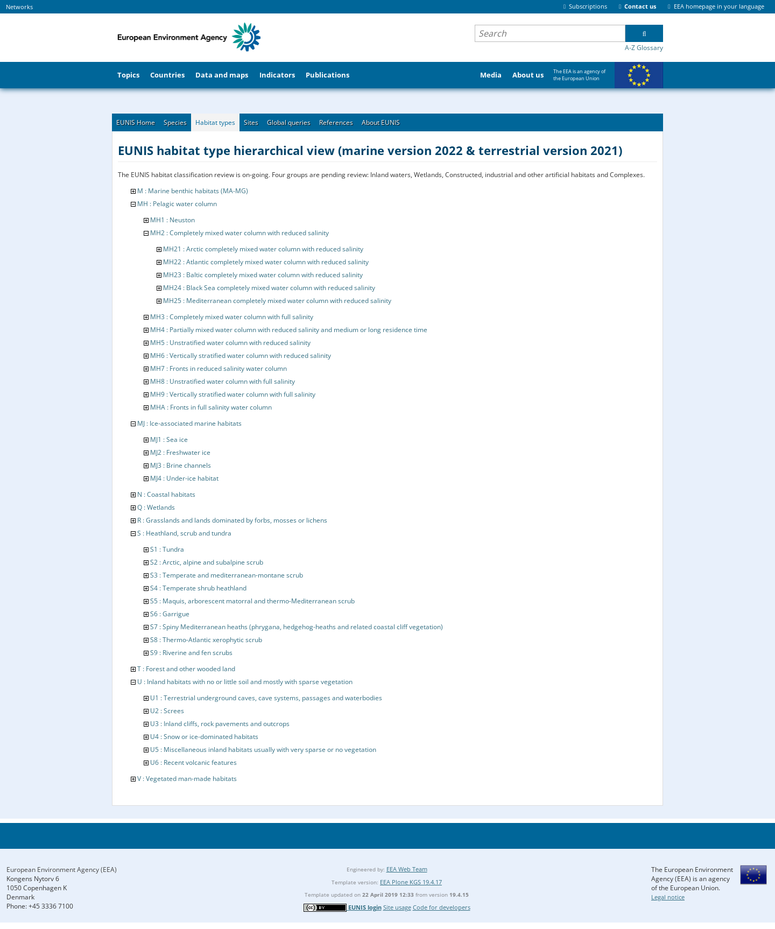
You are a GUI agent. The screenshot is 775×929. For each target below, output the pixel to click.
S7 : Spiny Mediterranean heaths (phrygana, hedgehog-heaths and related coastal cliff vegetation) (296, 626)
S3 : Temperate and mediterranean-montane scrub (226, 575)
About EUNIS (381, 122)
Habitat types (215, 122)
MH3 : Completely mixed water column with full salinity (231, 316)
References (336, 122)
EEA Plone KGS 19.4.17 (411, 882)
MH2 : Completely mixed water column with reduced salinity (239, 232)
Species (175, 122)
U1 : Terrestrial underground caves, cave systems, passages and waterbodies (266, 697)
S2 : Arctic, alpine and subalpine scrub (206, 562)
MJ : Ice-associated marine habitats (189, 423)
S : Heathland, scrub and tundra (184, 533)
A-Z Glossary (644, 47)
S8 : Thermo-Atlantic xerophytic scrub (206, 639)
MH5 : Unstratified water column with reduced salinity (230, 342)
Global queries (289, 122)
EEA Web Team (406, 869)
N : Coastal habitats (166, 494)
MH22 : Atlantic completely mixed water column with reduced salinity (266, 261)
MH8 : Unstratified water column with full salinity (222, 381)
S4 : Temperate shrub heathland (198, 588)
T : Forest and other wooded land (186, 668)
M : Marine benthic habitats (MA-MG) (192, 190)
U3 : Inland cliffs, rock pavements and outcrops (220, 723)
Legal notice (668, 897)
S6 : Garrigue (169, 613)
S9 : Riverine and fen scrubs (191, 652)
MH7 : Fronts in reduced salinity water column (218, 368)
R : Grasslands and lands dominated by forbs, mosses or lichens (232, 520)
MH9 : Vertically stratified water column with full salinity (232, 394)
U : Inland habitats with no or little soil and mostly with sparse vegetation (245, 681)
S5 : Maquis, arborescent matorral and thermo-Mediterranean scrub (252, 601)
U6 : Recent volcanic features (193, 762)
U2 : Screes (167, 710)
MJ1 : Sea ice (169, 439)
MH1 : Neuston (172, 219)
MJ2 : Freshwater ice (180, 452)
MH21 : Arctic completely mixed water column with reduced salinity (263, 249)
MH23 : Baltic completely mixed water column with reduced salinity (263, 274)
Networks (19, 7)
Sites (251, 122)
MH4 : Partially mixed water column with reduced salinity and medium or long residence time (288, 329)
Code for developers (441, 907)
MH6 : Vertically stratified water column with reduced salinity (240, 355)
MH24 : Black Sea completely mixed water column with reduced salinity (269, 287)
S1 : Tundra (167, 549)
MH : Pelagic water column (177, 203)
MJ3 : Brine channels (180, 465)
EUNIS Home (135, 122)
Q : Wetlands (156, 507)
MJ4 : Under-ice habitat (184, 478)
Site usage (397, 907)
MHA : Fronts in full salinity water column (211, 407)
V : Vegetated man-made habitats (187, 778)
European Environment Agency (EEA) (61, 869)
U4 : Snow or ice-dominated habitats (204, 736)
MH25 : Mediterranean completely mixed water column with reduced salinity (277, 300)
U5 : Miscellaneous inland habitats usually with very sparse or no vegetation (263, 749)
